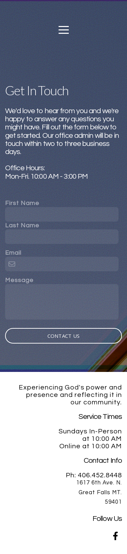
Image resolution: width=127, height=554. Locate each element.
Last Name (22, 225)
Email (13, 253)
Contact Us (63, 335)
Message (19, 280)
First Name (22, 203)
